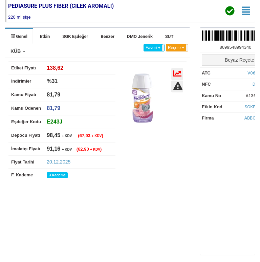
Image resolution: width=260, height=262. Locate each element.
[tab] (54, 122)
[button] (18, 51)
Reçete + (176, 47)
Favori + (153, 47)
